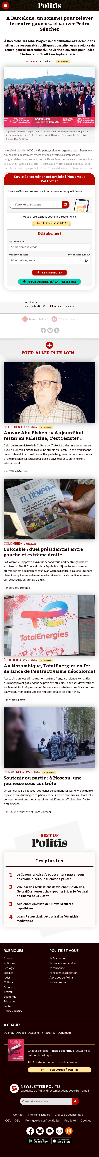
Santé (7, 1006)
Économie (10, 996)
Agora (8, 958)
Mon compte (58, 982)
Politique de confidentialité (42, 1120)
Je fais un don (58, 958)
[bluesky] (40, 1131)
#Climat (9, 1032)
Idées (7, 977)
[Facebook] (30, 1131)
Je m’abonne (57, 968)
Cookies (86, 1120)
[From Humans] (69, 1131)
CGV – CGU (13, 1120)
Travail (8, 991)
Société (8, 972)
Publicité (70, 1120)
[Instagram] (60, 1131)
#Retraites (48, 1032)
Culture (8, 982)
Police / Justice (13, 1011)
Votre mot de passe (18, 254)
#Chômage (64, 1032)
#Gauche (34, 1032)
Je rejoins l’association (63, 972)
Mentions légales (39, 1114)
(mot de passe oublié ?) (78, 254)
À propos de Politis (62, 977)
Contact (18, 1114)
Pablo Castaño (32, 61)
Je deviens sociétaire (63, 963)
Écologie (9, 968)
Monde (8, 987)
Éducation (10, 1001)
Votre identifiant (17, 241)
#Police (21, 1032)
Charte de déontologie (69, 1114)
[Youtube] (50, 1131)
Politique (9, 963)
